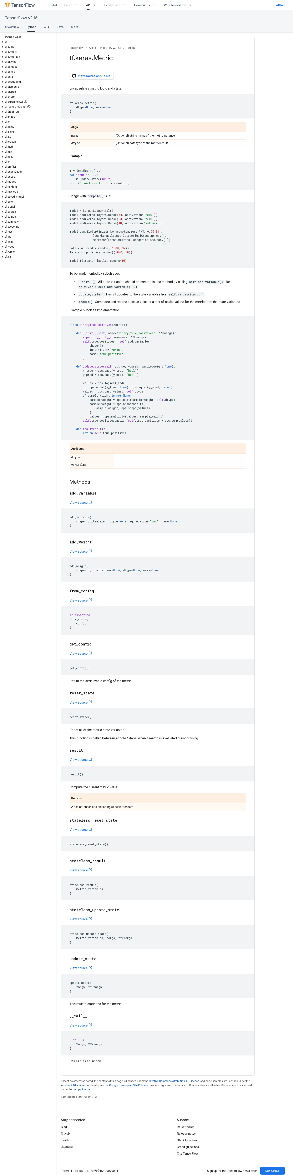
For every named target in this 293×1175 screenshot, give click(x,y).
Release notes (186, 1133)
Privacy (78, 1171)
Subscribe (272, 1171)
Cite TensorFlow (187, 1153)
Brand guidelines (188, 1147)
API (91, 47)
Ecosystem (112, 5)
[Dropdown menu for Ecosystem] (125, 5)
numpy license (81, 1089)
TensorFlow (77, 47)
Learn (68, 5)
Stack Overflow (187, 1140)
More (75, 27)
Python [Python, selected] (31, 27)
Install (53, 5)
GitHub (279, 5)
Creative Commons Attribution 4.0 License (174, 1081)
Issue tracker (185, 1127)
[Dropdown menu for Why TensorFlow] (192, 5)
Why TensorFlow (175, 5)
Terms (65, 1171)
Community (142, 5)
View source (79, 503)
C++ (46, 27)
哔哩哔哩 (67, 1147)
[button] (27, 41)
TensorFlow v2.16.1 (22, 18)
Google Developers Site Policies (128, 1085)
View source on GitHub (91, 76)
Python (131, 47)
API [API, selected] (88, 5)
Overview (12, 27)
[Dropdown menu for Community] (155, 5)
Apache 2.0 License (73, 1085)
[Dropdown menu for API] (96, 5)
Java (60, 27)
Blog (64, 1127)
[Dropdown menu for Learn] (77, 5)
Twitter (66, 1140)
